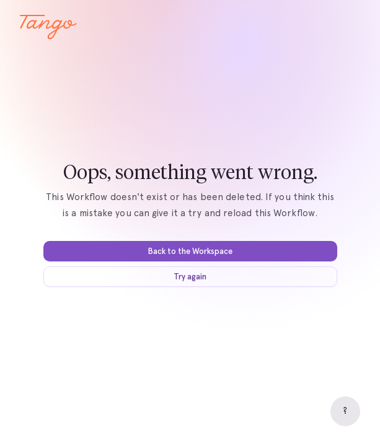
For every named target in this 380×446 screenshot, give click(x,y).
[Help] (345, 411)
